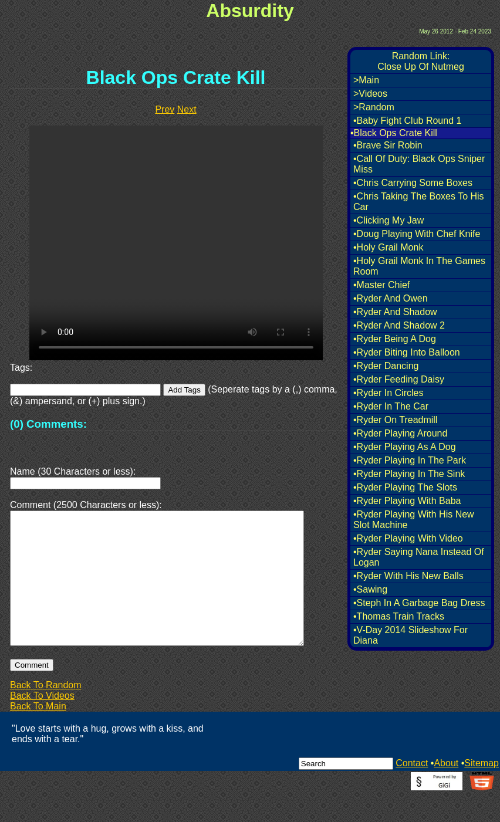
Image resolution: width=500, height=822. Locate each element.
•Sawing (370, 589)
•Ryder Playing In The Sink (409, 474)
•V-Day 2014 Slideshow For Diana (410, 635)
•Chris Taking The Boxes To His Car (418, 201)
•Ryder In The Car (390, 406)
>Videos (370, 94)
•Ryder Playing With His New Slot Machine (413, 519)
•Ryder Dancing (385, 366)
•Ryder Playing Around (400, 433)
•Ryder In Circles (388, 393)
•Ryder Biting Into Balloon (406, 352)
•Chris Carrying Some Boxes (412, 183)
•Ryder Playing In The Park (409, 460)
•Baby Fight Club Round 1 (407, 121)
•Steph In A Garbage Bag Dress (419, 603)
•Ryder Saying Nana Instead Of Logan (418, 557)
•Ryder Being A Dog (394, 339)
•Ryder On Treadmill (395, 420)
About (446, 791)
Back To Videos (42, 724)
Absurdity (249, 10)
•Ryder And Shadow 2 (399, 325)
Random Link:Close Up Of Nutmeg (420, 61)
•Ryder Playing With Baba (407, 501)
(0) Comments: (48, 424)
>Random (373, 107)
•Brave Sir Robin (388, 145)
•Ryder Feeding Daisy (398, 379)
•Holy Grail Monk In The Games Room (419, 266)
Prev (164, 109)
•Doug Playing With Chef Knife (416, 234)
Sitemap (481, 791)
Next (187, 109)
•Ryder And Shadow (395, 312)
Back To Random (46, 713)
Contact (412, 791)
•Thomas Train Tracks (398, 616)
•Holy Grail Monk (388, 247)
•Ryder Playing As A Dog (404, 447)
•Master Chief (381, 285)
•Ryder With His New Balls (408, 576)
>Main (366, 80)
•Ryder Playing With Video (408, 538)
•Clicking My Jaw (388, 220)
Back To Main (38, 734)
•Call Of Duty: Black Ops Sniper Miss (419, 164)
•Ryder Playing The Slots (405, 487)
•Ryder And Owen (390, 298)
